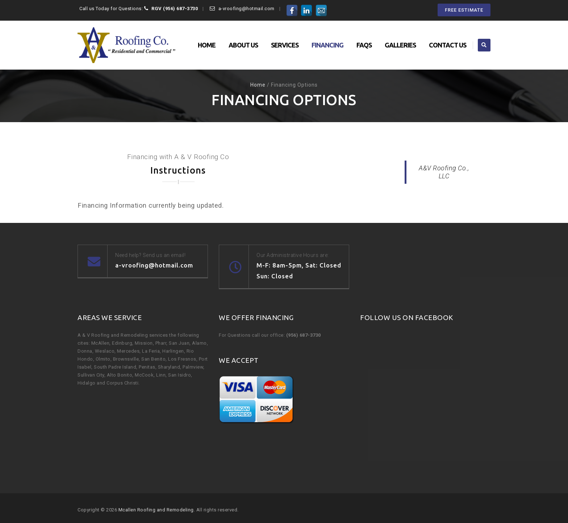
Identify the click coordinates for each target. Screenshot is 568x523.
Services (284, 45)
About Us (243, 45)
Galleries (400, 45)
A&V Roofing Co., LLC (444, 172)
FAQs (364, 45)
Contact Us (447, 45)
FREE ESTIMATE (464, 10)
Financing (327, 45)
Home (207, 45)
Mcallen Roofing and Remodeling (156, 509)
